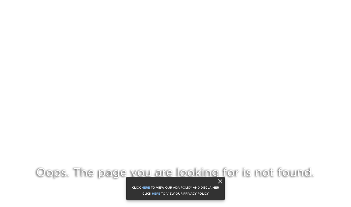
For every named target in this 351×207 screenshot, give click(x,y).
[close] (220, 181)
